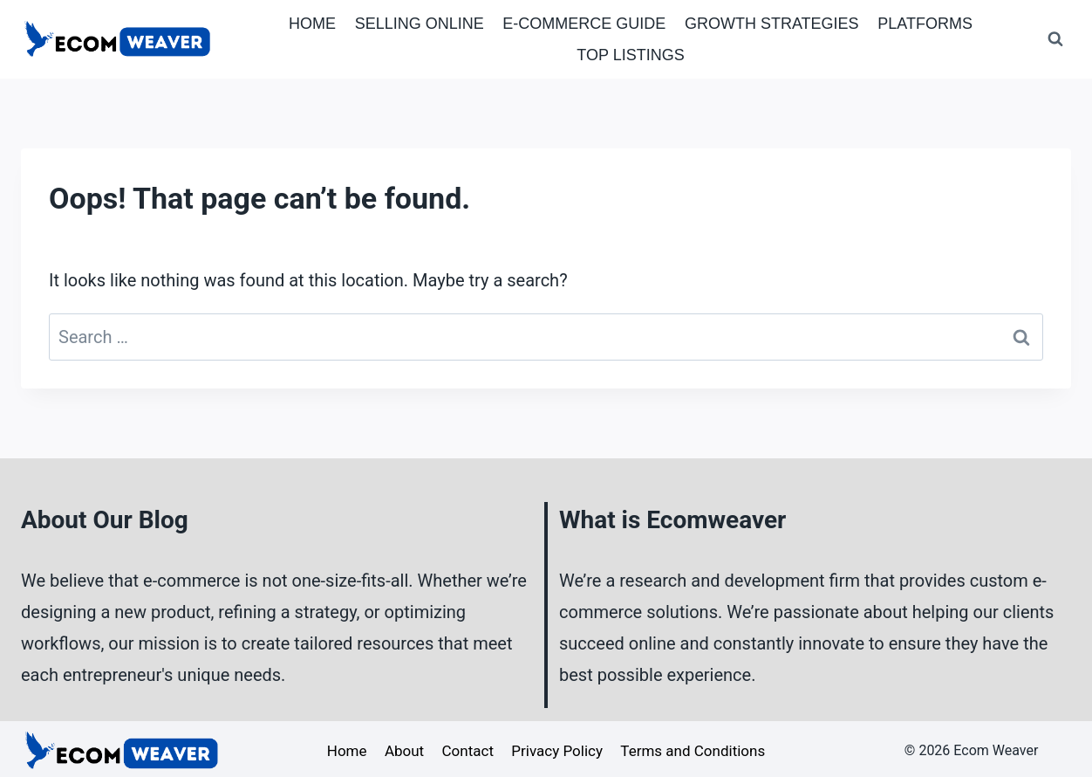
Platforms (925, 23)
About (404, 751)
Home (312, 23)
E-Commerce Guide (583, 23)
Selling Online (419, 23)
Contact (468, 751)
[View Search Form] (1055, 39)
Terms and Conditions (692, 751)
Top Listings (630, 55)
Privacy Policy (557, 751)
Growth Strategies (772, 23)
